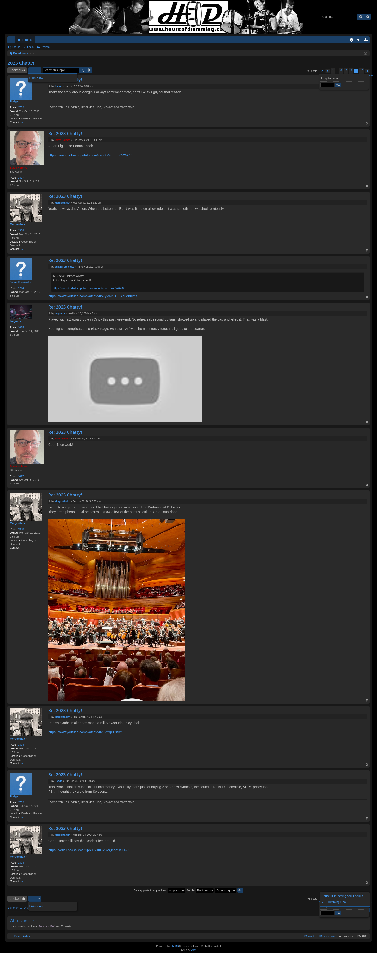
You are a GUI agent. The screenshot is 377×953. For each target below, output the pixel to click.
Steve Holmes (18, 167)
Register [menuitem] (367, 40)
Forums (27, 40)
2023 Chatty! (20, 63)
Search (360, 17)
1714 (21, 288)
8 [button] (351, 70)
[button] (321, 71)
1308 (21, 230)
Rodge (14, 101)
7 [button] (346, 70)
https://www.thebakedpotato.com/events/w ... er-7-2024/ (90, 155)
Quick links (12, 40)
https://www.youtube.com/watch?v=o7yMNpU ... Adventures (93, 296)
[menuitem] (328, 936)
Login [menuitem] (359, 40)
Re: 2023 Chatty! (65, 133)
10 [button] (361, 70)
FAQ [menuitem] (353, 40)
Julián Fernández (20, 282)
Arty (193, 949)
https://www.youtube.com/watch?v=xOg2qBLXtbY (85, 732)
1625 (21, 327)
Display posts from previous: (159, 890)
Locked (15, 70)
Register (45, 46)
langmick (15, 321)
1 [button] (332, 70)
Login (30, 46)
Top (366, 123)
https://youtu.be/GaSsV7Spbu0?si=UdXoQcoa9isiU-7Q (89, 850)
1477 (21, 177)
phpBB (175, 946)
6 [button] (341, 70)
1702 (21, 107)
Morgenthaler (18, 224)
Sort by (200, 890)
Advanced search (367, 17)
